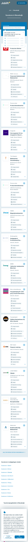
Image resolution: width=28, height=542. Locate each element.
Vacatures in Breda (6, 493)
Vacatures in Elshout (6, 469)
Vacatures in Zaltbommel (7, 479)
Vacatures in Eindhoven (7, 496)
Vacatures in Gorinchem (7, 486)
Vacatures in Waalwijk (6, 472)
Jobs (10, 10)
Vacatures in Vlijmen (6, 465)
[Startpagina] (5, 3)
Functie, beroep (6, 25)
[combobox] (14, 27)
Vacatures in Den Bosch (7, 475)
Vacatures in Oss (5, 489)
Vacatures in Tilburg (6, 482)
